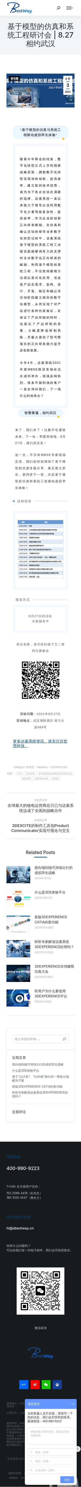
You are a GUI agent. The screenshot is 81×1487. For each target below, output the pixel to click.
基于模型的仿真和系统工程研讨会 (55, 773)
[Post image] (18, 874)
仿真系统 (30, 773)
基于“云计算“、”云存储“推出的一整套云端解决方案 (40, 1078)
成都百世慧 (14, 1473)
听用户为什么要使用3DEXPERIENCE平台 (51, 993)
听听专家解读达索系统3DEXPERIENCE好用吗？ (54, 944)
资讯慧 (14, 78)
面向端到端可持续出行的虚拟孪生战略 (54, 870)
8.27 (19, 773)
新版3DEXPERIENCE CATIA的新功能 (51, 919)
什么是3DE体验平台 (50, 892)
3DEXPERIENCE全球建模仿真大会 (54, 969)
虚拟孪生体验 (41, 778)
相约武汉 (26, 778)
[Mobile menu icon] (70, 8)
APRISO (13, 1477)
